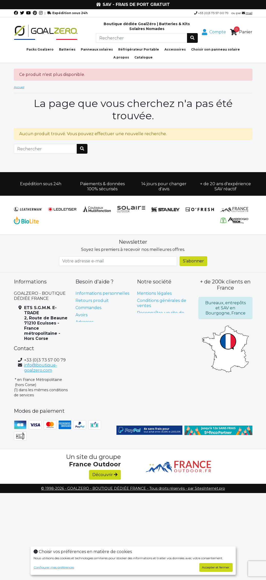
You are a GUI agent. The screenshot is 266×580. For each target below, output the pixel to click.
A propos (121, 57)
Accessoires (175, 49)
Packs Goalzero (40, 49)
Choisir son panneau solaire (215, 49)
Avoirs (81, 314)
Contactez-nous (153, 325)
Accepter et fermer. (216, 567)
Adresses (84, 322)
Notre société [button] (154, 282)
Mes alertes (87, 336)
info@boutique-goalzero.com (40, 368)
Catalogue (143, 57)
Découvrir (104, 474)
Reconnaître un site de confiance (160, 315)
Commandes (88, 307)
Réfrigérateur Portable (138, 49)
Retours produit (92, 300)
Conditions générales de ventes (161, 303)
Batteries (67, 49)
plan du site (149, 332)
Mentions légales (154, 293)
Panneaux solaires (97, 49)
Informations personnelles (102, 293)
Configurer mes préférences (54, 567)
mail (249, 13)
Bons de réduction (94, 329)
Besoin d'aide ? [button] (94, 282)
